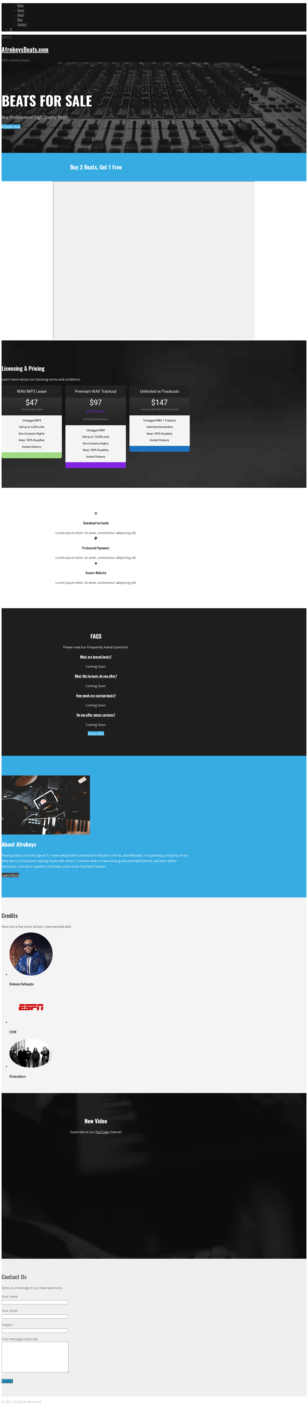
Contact (22, 24)
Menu (20, 5)
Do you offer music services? (96, 715)
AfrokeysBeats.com (25, 49)
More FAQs (96, 733)
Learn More (10, 875)
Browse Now (11, 126)
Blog (20, 19)
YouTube (102, 1132)
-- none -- (154, 260)
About (20, 15)
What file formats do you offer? (96, 676)
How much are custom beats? (96, 695)
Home (20, 10)
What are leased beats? (96, 656)
